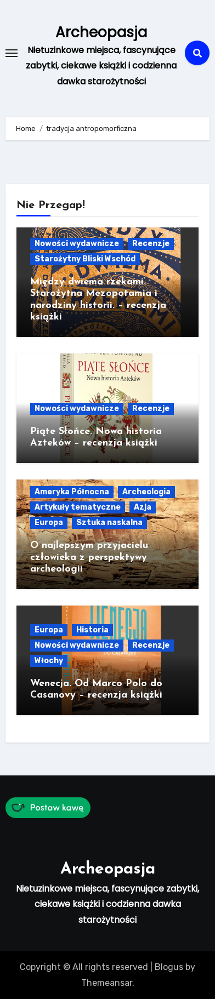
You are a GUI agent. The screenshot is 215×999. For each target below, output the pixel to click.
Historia (92, 630)
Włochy (49, 660)
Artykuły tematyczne (78, 507)
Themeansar (106, 983)
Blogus (169, 967)
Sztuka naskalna (109, 522)
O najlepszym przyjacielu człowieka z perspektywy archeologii (89, 557)
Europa (49, 522)
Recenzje (150, 243)
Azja (142, 507)
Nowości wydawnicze (77, 243)
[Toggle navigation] (11, 53)
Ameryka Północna (72, 491)
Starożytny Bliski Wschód (85, 259)
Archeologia (146, 491)
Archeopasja (101, 32)
